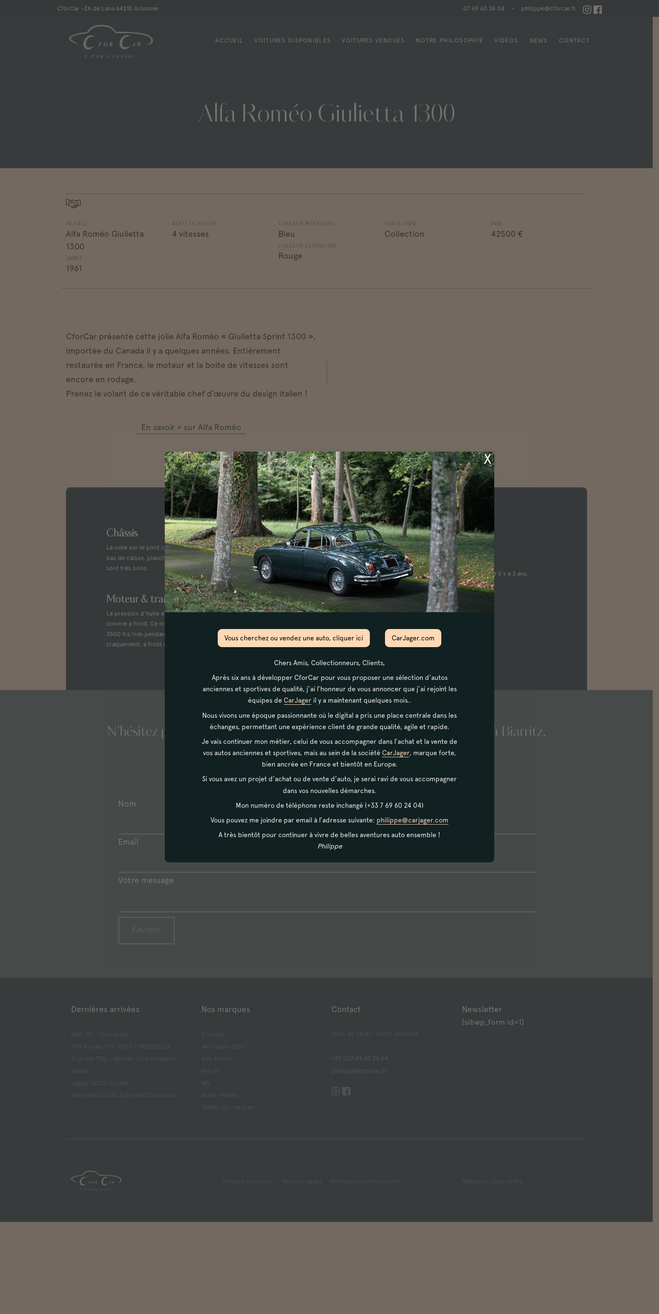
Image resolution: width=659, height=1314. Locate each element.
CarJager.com (413, 638)
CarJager (297, 700)
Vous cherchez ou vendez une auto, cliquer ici (293, 638)
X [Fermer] (487, 459)
